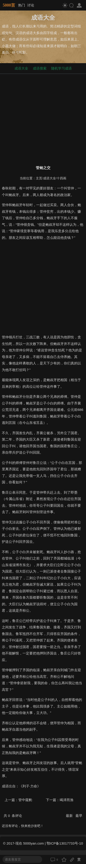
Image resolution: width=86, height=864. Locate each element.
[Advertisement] (43, 118)
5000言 (9, 5)
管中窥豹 (25, 800)
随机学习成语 (61, 68)
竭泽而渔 (66, 800)
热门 (21, 5)
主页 (39, 178)
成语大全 (21, 68)
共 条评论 (13, 816)
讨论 (30, 5)
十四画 (61, 178)
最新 (70, 816)
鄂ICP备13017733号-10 (65, 843)
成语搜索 (40, 68)
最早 (78, 816)
